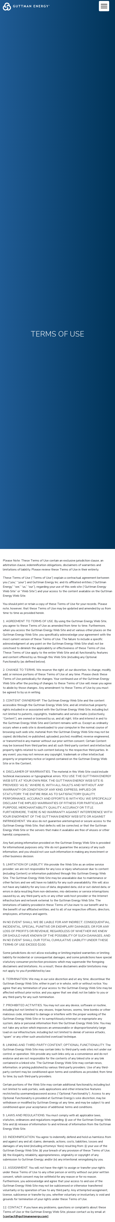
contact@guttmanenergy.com (25, 1216)
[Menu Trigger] (104, 6)
